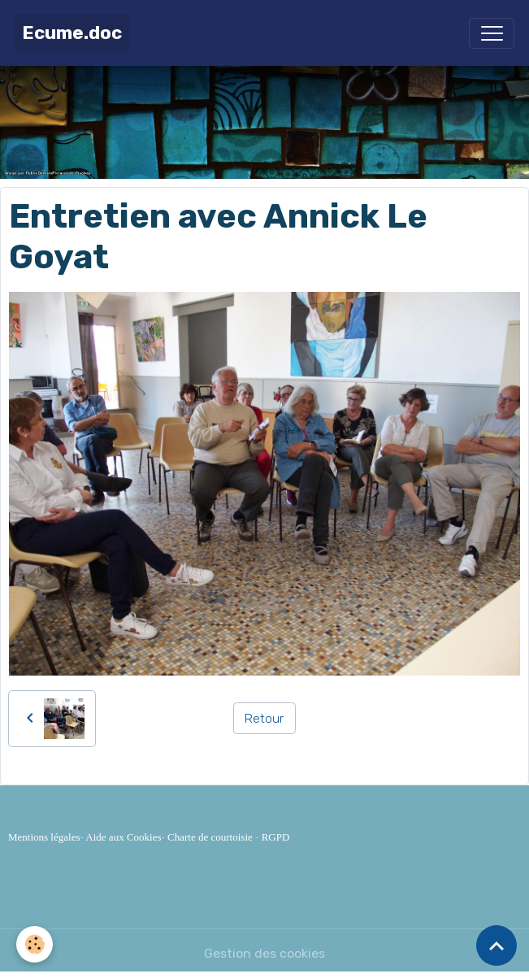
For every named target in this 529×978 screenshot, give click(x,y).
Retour (264, 718)
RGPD (276, 837)
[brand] (72, 33)
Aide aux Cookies (123, 837)
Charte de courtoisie (210, 837)
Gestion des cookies (264, 953)
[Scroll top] (496, 945)
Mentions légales (44, 837)
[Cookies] (34, 944)
